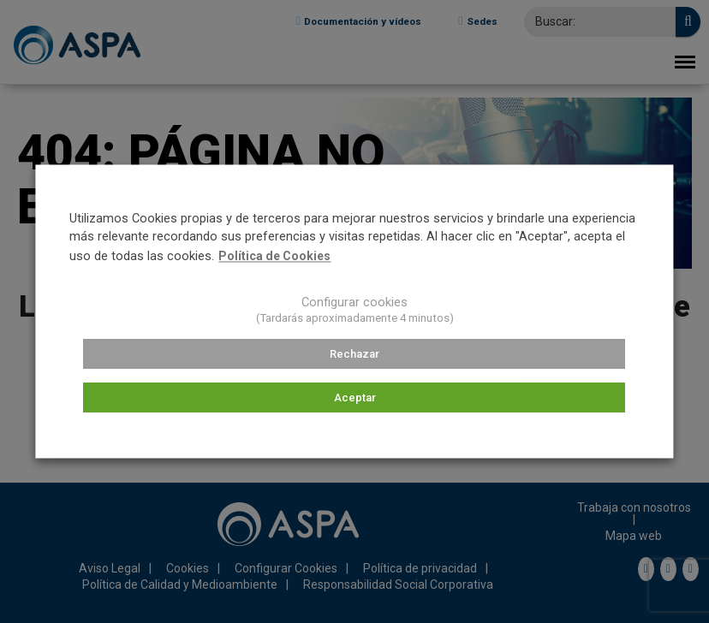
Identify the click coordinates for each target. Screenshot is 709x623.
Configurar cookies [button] (354, 303)
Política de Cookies (274, 257)
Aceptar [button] (355, 397)
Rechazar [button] (354, 353)
